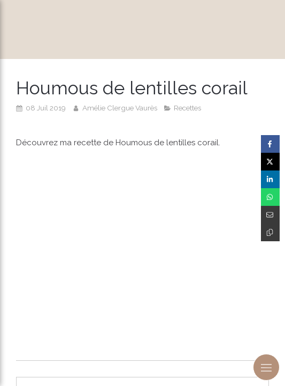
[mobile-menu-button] (266, 367)
